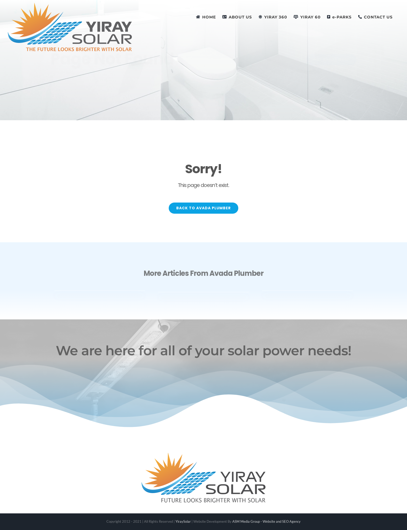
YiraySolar (183, 521)
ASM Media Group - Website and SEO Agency (266, 521)
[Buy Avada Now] (327, 59)
